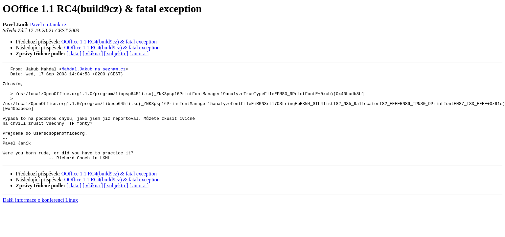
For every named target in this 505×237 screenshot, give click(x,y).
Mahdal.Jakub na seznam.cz (93, 70)
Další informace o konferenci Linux (40, 219)
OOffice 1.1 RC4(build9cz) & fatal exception (109, 41)
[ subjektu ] (116, 53)
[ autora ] (139, 53)
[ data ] (73, 53)
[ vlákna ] (93, 53)
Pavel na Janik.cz (48, 24)
